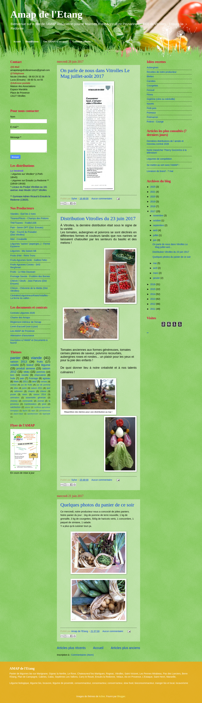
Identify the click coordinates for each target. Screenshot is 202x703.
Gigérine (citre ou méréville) (161, 99)
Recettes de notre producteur (162, 72)
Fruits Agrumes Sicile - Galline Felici (28, 260)
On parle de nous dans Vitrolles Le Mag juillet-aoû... (170, 245)
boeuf (29, 365)
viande (36, 358)
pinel (44, 404)
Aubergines (152, 67)
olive (16, 388)
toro (12, 375)
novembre (158, 215)
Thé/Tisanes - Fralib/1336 (23, 223)
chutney (13, 401)
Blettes (150, 76)
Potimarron (152, 117)
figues (25, 411)
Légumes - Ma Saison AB (23, 251)
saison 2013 (18, 361)
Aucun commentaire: (102, 198)
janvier (156, 278)
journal (41, 401)
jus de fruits (26, 385)
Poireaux (151, 112)
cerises (44, 381)
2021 (153, 192)
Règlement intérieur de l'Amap (25, 322)
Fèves (150, 94)
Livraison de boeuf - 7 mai (160, 171)
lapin (33, 411)
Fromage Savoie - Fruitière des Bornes (30, 276)
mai (155, 263)
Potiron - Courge (155, 121)
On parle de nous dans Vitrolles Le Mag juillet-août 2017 (95, 73)
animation (14, 397)
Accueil (17, 41)
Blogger (121, 696)
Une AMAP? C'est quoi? (55, 41)
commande (27, 401)
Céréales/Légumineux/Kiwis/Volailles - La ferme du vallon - (29, 297)
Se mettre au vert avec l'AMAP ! (163, 165)
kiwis (16, 381)
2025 (153, 187)
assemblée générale (36, 397)
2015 (153, 289)
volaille (14, 365)
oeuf (34, 381)
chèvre (43, 391)
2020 (153, 196)
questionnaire (32, 414)
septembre (159, 225)
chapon (31, 391)
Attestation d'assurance (22, 335)
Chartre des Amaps (20, 317)
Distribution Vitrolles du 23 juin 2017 (98, 218)
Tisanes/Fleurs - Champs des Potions (29, 218)
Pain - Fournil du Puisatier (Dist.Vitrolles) (23, 233)
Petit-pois (151, 108)
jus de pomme (43, 385)
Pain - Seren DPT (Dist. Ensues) (26, 227)
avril (155, 268)
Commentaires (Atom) (82, 655)
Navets (150, 104)
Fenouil (150, 90)
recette (24, 375)
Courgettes (152, 85)
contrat (13, 385)
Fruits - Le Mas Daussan (22, 272)
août (155, 230)
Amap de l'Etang (46, 14)
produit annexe (25, 368)
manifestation (30, 404)
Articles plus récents (71, 648)
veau (26, 371)
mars (156, 273)
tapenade (46, 414)
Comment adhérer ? (83, 41)
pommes (40, 372)
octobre (157, 220)
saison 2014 (39, 394)
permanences (44, 411)
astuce (27, 407)
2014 (153, 294)
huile (12, 378)
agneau (46, 378)
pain (22, 378)
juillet (156, 235)
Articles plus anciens (125, 648)
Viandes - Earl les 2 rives (23, 214)
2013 (153, 299)
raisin (24, 394)
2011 (25, 381)
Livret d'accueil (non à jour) (24, 326)
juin (155, 240)
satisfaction (15, 407)
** (148, 333)
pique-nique (18, 414)
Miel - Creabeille (18, 239)
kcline (102, 696)
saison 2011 (36, 388)
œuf (48, 388)
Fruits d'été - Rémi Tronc (22, 255)
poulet (13, 394)
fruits (40, 361)
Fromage (33, 378)
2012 (153, 304)
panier (15, 358)
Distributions (32, 41)
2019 (153, 201)
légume (45, 365)
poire (24, 388)
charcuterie (40, 375)
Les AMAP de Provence (22, 331)
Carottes (151, 81)
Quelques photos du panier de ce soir (97, 504)
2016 (153, 284)
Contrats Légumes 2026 (22, 313)
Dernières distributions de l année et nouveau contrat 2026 (165, 142)
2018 (153, 206)
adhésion (18, 391)
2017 (153, 211)
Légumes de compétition (159, 159)
